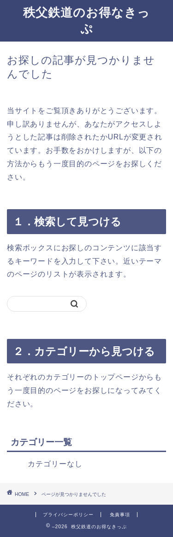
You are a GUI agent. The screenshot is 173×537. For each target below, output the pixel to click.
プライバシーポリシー (68, 514)
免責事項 (120, 514)
